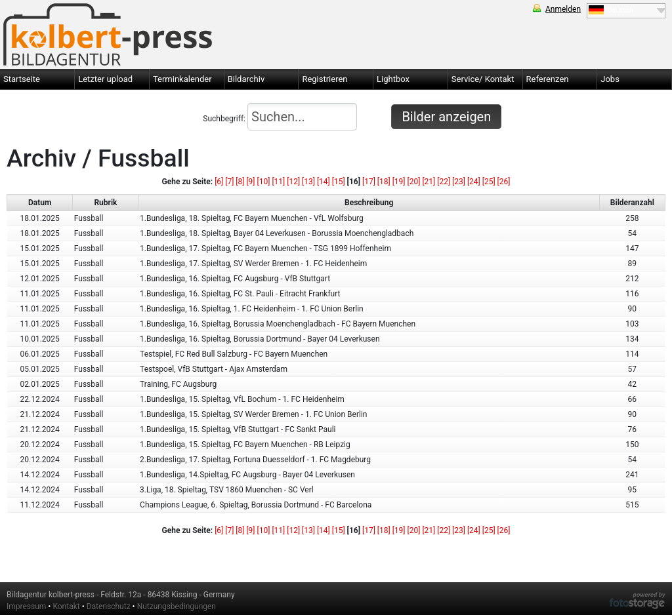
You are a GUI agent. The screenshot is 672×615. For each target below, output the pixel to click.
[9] (250, 181)
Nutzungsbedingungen (176, 606)
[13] (308, 181)
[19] (399, 181)
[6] (219, 181)
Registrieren (324, 79)
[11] (278, 181)
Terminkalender (182, 79)
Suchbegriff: (280, 116)
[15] (338, 181)
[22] (443, 181)
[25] (488, 181)
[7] (229, 181)
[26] (504, 181)
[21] (428, 181)
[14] (323, 181)
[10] (263, 181)
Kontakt (65, 606)
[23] (458, 181)
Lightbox (393, 79)
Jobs (610, 79)
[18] (383, 181)
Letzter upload (105, 79)
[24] (473, 181)
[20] (414, 181)
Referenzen (547, 79)
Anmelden (563, 9)
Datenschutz (109, 606)
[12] (293, 181)
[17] (368, 181)
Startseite (21, 79)
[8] (240, 181)
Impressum (26, 606)
